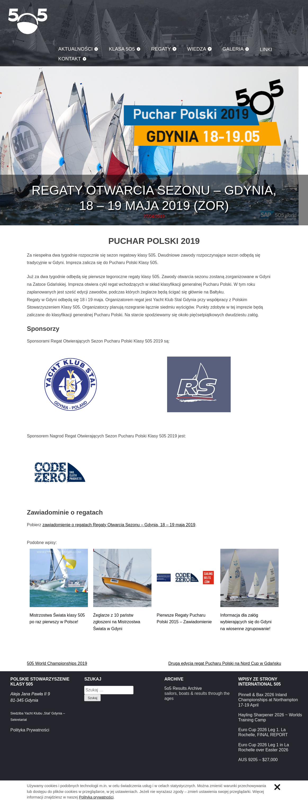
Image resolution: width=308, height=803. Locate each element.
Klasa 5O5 (28, 21)
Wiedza (196, 49)
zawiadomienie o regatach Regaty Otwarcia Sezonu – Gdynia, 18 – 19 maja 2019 (118, 525)
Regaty (161, 49)
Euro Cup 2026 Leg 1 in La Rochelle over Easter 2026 (263, 747)
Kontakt (69, 59)
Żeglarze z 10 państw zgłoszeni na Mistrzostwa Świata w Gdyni (116, 622)
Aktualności (75, 49)
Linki (266, 49)
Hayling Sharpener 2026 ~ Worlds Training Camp (270, 717)
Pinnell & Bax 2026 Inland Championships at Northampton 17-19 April (268, 699)
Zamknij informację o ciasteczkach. (277, 787)
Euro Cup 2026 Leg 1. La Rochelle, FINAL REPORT (263, 732)
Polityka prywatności (96, 797)
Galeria (233, 49)
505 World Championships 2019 (57, 663)
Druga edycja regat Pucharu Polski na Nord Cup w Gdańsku (224, 663)
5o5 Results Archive (183, 688)
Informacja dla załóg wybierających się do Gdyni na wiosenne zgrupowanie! (246, 622)
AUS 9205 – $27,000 (258, 759)
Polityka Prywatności (29, 730)
